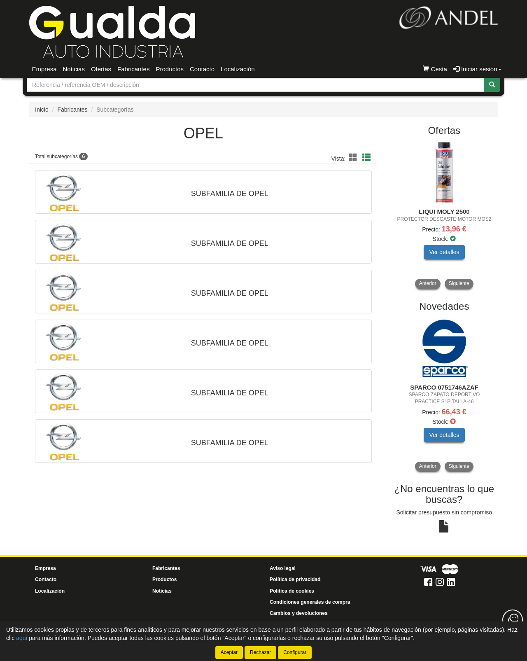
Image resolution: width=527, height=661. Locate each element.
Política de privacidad (295, 579)
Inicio (42, 109)
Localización (238, 68)
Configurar (294, 652)
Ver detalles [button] (444, 252)
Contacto (202, 68)
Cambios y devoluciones (299, 613)
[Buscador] (255, 85)
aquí (21, 638)
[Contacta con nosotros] (512, 620)
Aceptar (229, 652)
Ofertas (101, 68)
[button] (354, 157)
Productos (170, 68)
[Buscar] (492, 85)
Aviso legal (283, 568)
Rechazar (260, 652)
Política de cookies (292, 591)
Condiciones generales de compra (310, 602)
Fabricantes (133, 68)
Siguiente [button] (459, 283)
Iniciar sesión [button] (477, 68)
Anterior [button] (427, 283)
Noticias (74, 68)
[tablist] (444, 215)
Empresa (44, 68)
